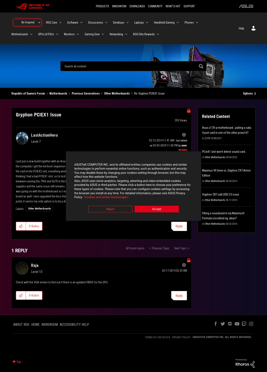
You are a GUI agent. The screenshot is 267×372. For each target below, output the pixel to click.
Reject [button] (110, 209)
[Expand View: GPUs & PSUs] (57, 34)
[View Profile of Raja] (35, 265)
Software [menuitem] (72, 22)
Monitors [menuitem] (69, 34)
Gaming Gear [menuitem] (92, 34)
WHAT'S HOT (173, 6)
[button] (21, 226)
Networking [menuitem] (116, 34)
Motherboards (58, 93)
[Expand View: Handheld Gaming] (178, 22)
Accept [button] (156, 209)
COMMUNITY (155, 6)
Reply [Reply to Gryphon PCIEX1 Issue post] (179, 226)
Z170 (207, 138)
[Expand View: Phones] (197, 22)
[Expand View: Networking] (126, 34)
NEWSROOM (50, 325)
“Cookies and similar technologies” (106, 197)
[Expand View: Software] (81, 22)
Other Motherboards (117, 93)
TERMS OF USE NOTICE (157, 337)
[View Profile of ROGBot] (183, 150)
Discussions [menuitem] (95, 22)
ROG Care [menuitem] (51, 22)
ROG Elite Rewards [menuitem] (144, 34)
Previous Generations (86, 93)
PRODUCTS (102, 6)
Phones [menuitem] (189, 22)
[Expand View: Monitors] (78, 34)
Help (241, 28)
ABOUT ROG (21, 325)
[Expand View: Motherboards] (31, 34)
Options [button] (248, 93)
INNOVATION (119, 6)
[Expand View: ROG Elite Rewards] (158, 34)
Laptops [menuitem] (139, 22)
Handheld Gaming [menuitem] (164, 22)
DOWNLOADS (137, 6)
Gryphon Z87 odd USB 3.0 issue (220, 194)
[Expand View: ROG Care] (60, 22)
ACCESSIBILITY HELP (74, 325)
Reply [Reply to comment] (179, 296)
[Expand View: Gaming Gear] (103, 34)
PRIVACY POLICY (181, 337)
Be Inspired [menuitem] (27, 22)
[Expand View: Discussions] (106, 22)
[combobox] (133, 66)
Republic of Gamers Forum (28, 93)
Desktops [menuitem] (118, 22)
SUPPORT (189, 6)
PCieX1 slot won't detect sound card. (224, 151)
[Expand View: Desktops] (127, 22)
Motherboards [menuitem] (19, 34)
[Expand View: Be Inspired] (39, 22)
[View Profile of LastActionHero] (44, 135)
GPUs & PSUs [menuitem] (46, 34)
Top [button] (18, 361)
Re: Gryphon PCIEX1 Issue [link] (149, 93)
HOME (35, 325)
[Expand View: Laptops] (147, 22)
